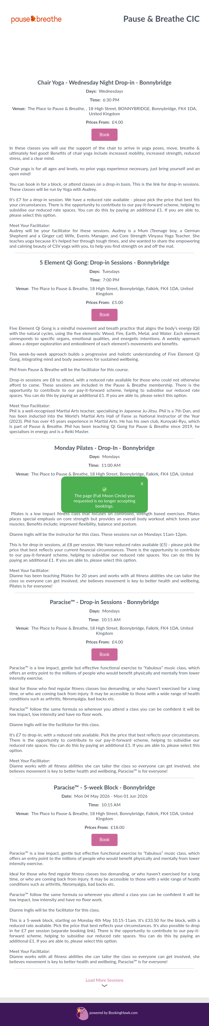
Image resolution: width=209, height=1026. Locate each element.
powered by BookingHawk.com (114, 1013)
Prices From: (98, 122)
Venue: (19, 108)
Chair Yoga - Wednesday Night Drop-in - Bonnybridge (104, 82)
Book (104, 134)
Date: (67, 795)
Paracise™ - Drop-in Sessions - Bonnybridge (104, 601)
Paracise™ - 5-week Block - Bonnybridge (104, 787)
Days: (91, 91)
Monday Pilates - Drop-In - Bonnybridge (104, 447)
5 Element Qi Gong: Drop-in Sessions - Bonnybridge (105, 262)
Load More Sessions (104, 980)
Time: (95, 99)
